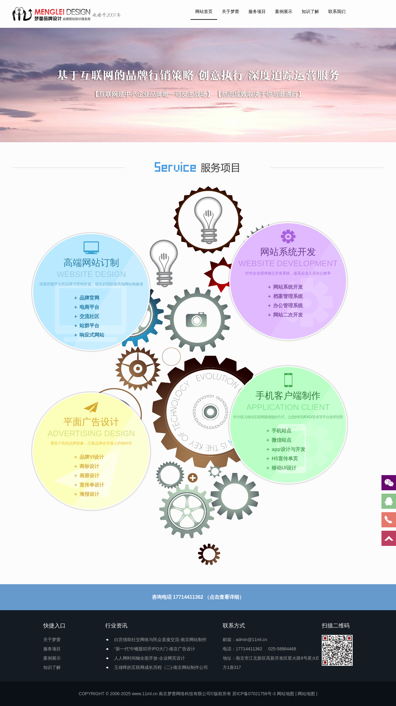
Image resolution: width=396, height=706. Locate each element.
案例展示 (283, 11)
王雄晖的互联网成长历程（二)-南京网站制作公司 (161, 667)
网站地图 (285, 693)
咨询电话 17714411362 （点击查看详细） (198, 597)
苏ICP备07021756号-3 (254, 693)
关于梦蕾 (230, 11)
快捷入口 (54, 626)
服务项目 (257, 11)
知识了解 (310, 11)
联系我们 (337, 11)
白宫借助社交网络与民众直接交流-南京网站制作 (160, 639)
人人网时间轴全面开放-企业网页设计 (149, 658)
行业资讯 (116, 626)
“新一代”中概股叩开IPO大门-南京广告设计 (154, 648)
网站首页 (204, 11)
